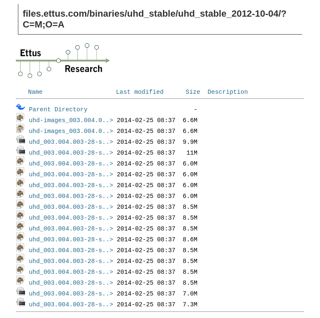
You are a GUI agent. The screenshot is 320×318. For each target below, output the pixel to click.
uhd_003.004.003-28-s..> (71, 141)
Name (35, 91)
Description (228, 91)
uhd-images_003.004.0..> (71, 119)
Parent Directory (58, 109)
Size (192, 91)
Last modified (139, 91)
